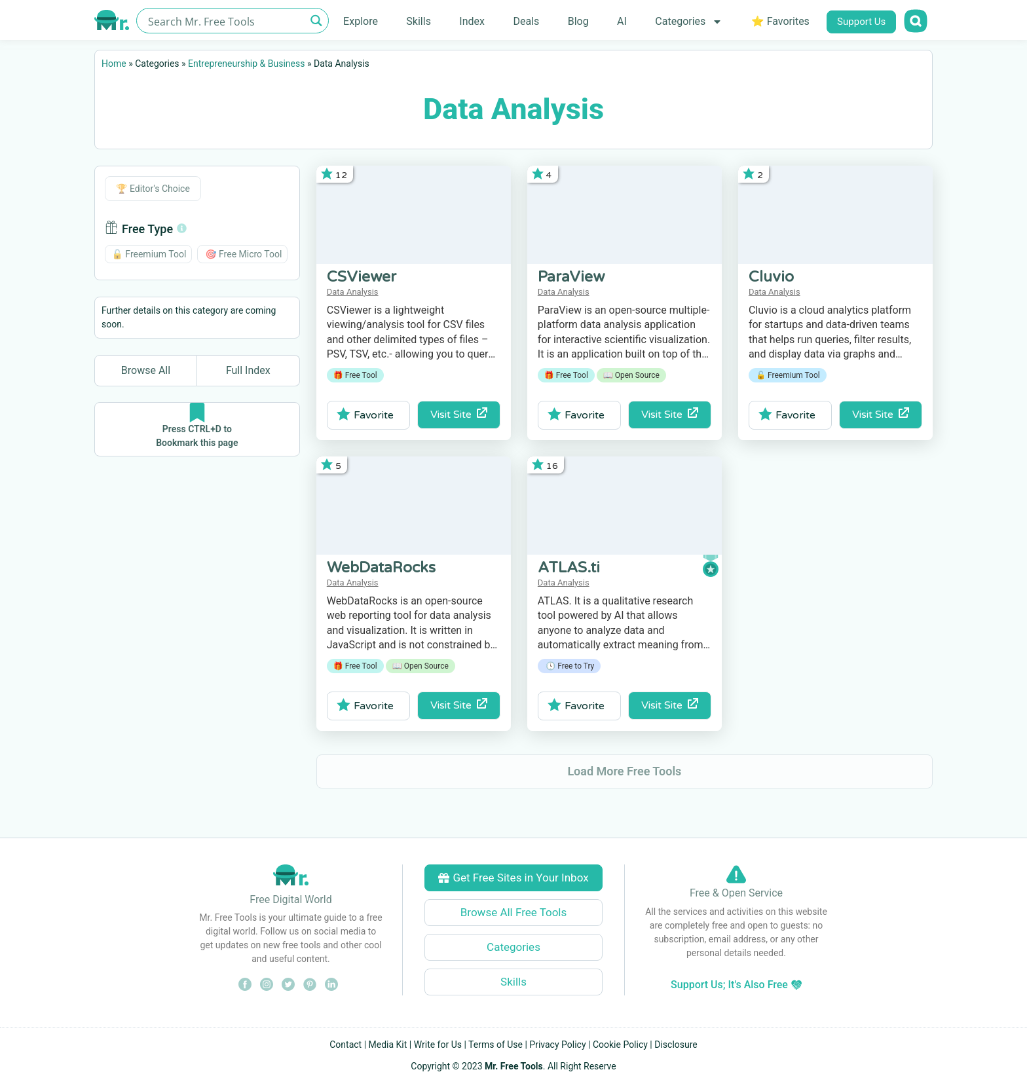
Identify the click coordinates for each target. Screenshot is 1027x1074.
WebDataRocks (381, 568)
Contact (345, 1044)
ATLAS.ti (569, 568)
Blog (578, 21)
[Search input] (225, 20)
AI (622, 21)
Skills (418, 21)
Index (472, 21)
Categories (688, 21)
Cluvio (771, 277)
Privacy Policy (557, 1044)
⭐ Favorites (780, 21)
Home (114, 63)
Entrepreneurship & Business (246, 63)
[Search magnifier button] (316, 20)
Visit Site (458, 414)
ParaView (571, 277)
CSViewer (361, 277)
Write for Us (438, 1044)
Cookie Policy (620, 1044)
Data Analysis (353, 292)
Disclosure (676, 1044)
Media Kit (388, 1044)
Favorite (365, 414)
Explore (360, 21)
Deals (526, 21)
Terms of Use (495, 1044)
